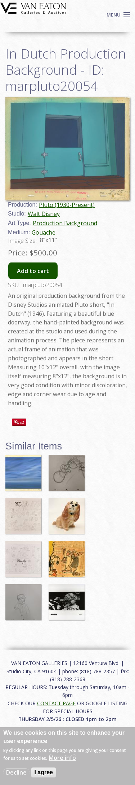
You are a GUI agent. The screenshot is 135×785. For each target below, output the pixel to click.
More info (62, 758)
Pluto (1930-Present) (67, 205)
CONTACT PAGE (56, 703)
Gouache (43, 232)
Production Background (65, 223)
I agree (43, 772)
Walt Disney (44, 214)
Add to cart (33, 271)
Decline (16, 772)
